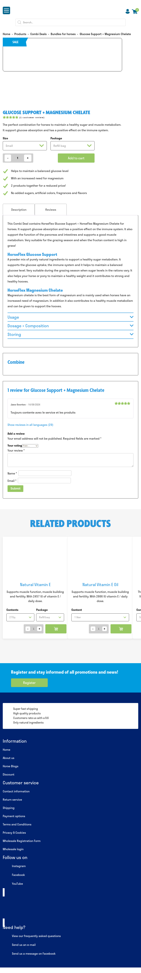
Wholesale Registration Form (22, 840)
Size (5, 138)
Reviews (50, 209)
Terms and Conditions (17, 824)
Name (12, 473)
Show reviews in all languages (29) (30, 424)
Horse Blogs (10, 766)
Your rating (15, 445)
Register (29, 682)
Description (18, 209)
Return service (12, 799)
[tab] (19, 209)
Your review (16, 450)
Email (12, 480)
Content (76, 609)
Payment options (14, 816)
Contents (12, 609)
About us (8, 757)
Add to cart (76, 158)
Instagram (14, 866)
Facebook (14, 875)
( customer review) (31, 117)
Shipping (9, 807)
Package (56, 138)
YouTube (13, 883)
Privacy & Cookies (14, 832)
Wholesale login (13, 849)
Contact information (16, 791)
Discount (8, 774)
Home (6, 749)
